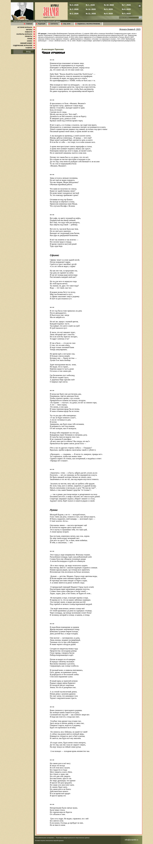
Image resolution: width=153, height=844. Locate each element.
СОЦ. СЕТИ (66, 24)
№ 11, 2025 (91, 13)
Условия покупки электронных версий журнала (49, 840)
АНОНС (31, 41)
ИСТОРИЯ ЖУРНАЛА (26, 27)
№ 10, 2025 (109, 5)
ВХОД (28, 52)
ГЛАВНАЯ (29, 24)
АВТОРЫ (30, 29)
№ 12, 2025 (91, 9)
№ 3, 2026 (74, 9)
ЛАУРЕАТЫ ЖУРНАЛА (25, 34)
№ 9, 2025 (108, 9)
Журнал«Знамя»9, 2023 (129, 29)
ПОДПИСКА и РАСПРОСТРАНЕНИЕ (88, 24)
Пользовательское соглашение (44, 837)
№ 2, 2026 (74, 13)
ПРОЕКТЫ (30, 36)
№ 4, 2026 (74, 5)
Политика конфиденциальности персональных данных (73, 837)
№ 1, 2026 (90, 5)
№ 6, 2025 (126, 9)
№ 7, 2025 (126, 5)
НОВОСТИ (30, 32)
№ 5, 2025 (126, 13)
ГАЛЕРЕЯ (30, 48)
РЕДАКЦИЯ (41, 24)
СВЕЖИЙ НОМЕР (27, 43)
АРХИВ (31, 39)
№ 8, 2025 (108, 13)
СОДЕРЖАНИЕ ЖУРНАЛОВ (24, 45)
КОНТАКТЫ (54, 24)
